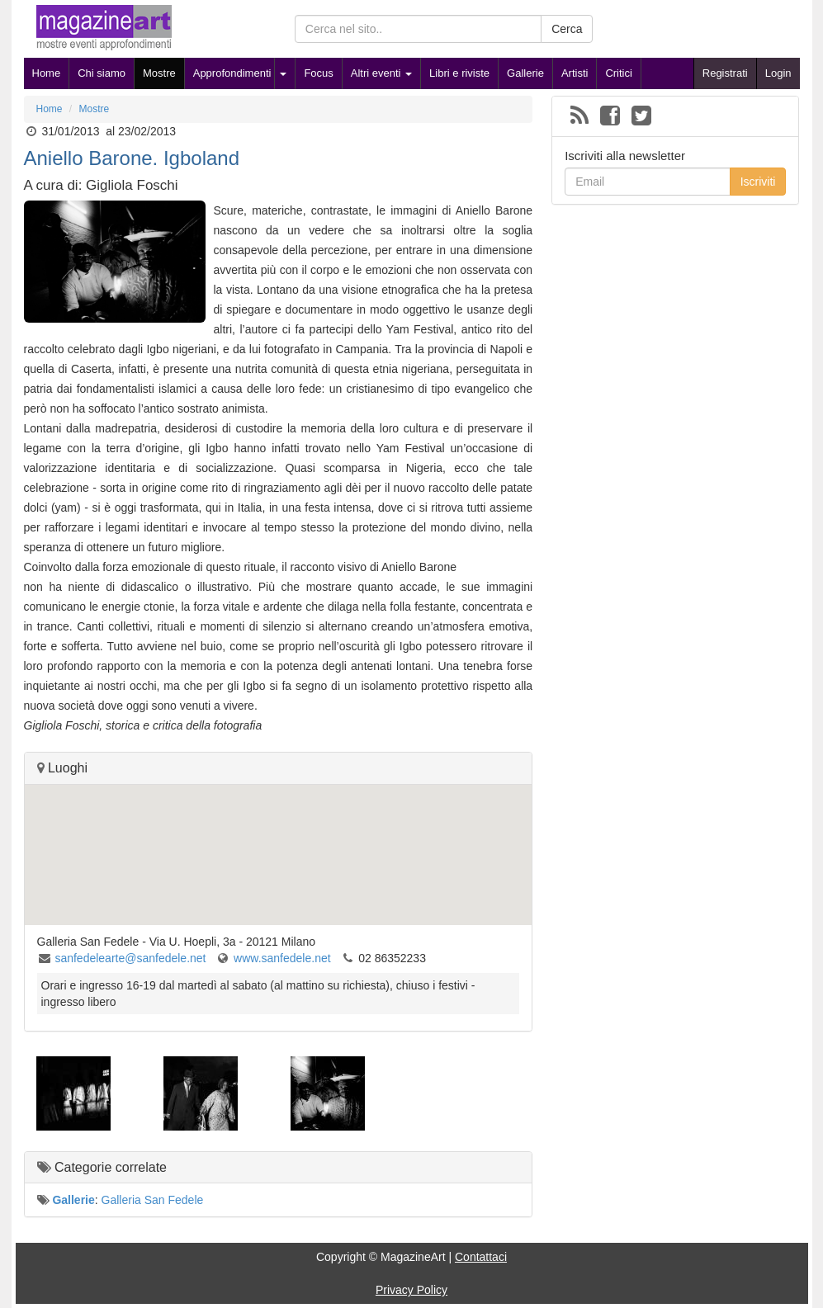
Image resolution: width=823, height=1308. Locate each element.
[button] (278, 839)
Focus (318, 73)
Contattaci (481, 1256)
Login (778, 73)
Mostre (159, 73)
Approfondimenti (232, 73)
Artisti (575, 73)
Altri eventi (381, 73)
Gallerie (525, 73)
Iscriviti (758, 181)
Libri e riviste (459, 73)
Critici (618, 73)
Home (46, 73)
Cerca (566, 28)
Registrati (725, 73)
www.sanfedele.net (282, 958)
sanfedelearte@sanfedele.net (130, 958)
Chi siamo (101, 73)
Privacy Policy (411, 1289)
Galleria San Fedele (153, 1199)
